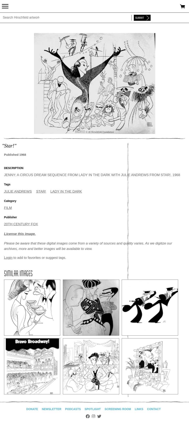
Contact (154, 409)
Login (8, 258)
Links (139, 409)
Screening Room (118, 409)
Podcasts (73, 409)
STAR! (41, 191)
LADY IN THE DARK (66, 191)
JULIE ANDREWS (18, 191)
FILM (8, 208)
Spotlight (93, 409)
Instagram (93, 416)
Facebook (88, 416)
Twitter (99, 416)
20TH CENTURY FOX (21, 224)
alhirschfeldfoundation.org (17, 6)
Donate (32, 409)
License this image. (20, 234)
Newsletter (51, 409)
